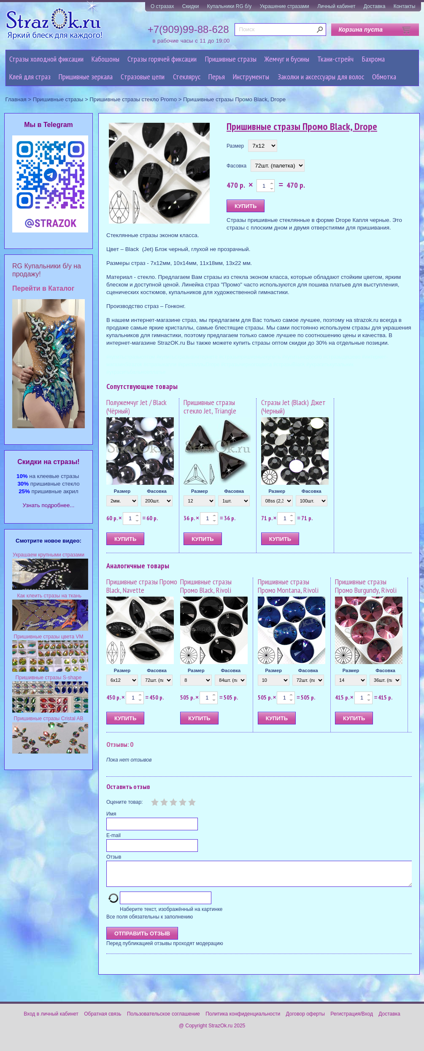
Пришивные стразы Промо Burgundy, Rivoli (366, 586)
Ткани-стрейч (335, 59)
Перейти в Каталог (43, 288)
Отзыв (113, 857)
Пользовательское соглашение (163, 1019)
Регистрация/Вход (351, 1019)
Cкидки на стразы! (48, 461)
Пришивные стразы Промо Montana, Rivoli (288, 586)
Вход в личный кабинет (51, 1019)
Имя (111, 814)
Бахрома (373, 59)
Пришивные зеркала (86, 76)
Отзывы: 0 (119, 744)
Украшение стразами (284, 6)
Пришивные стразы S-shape (49, 678)
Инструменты (251, 76)
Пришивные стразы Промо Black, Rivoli (206, 586)
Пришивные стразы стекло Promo (133, 99)
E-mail (113, 835)
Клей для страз (30, 76)
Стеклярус (186, 76)
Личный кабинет (336, 6)
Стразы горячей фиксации (162, 59)
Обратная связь (102, 1019)
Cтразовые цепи (143, 76)
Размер (235, 146)
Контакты (405, 6)
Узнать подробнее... (49, 505)
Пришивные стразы (231, 59)
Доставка (375, 6)
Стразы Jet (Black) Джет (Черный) (293, 406)
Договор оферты (305, 1019)
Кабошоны (105, 59)
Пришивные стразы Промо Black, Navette (141, 586)
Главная (16, 99)
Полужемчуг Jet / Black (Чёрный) (136, 406)
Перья (216, 76)
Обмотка (384, 76)
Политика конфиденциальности (242, 1019)
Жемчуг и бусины (287, 59)
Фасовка (236, 166)
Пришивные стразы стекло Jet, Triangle (210, 406)
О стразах (162, 6)
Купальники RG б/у (229, 6)
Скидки (190, 6)
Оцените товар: (124, 802)
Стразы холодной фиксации (46, 59)
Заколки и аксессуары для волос (321, 76)
